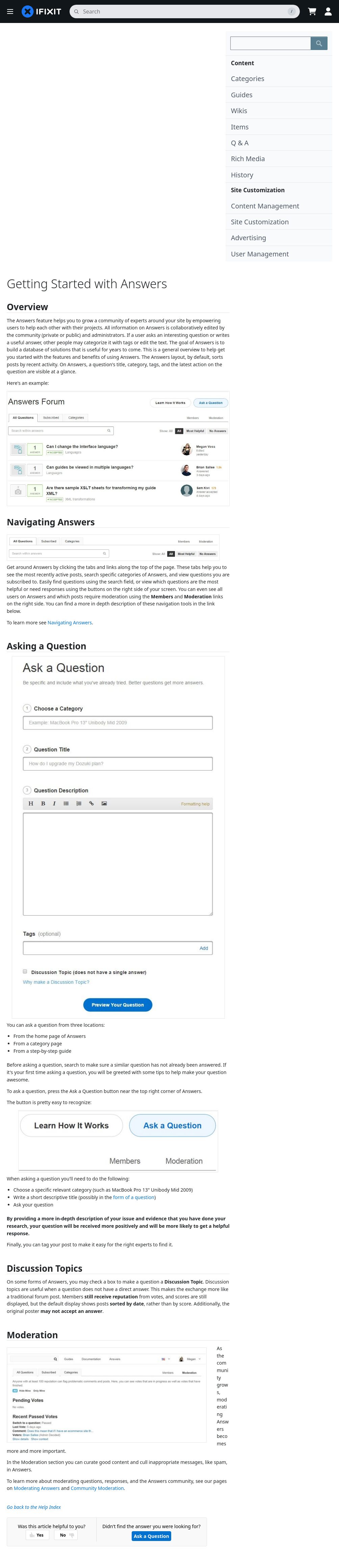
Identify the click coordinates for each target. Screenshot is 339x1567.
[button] (10, 11)
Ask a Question (151, 1536)
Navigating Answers (70, 622)
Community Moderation (97, 1488)
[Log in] (328, 11)
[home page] (41, 11)
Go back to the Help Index (34, 1507)
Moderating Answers (37, 1488)
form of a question (133, 1197)
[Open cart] (312, 11)
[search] (185, 11)
